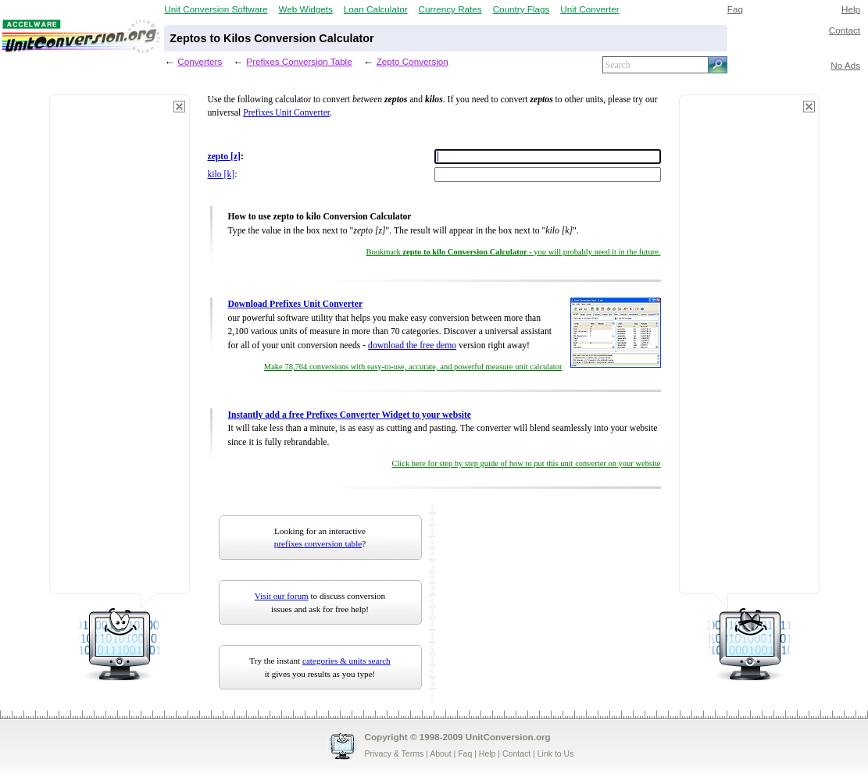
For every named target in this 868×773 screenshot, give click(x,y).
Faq (735, 9)
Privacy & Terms (394, 753)
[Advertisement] (119, 351)
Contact (844, 30)
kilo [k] (221, 174)
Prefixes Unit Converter (286, 113)
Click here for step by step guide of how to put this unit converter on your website (525, 463)
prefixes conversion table (318, 543)
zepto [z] (224, 156)
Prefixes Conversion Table (299, 61)
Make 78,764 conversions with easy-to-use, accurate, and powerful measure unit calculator (413, 366)
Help (850, 9)
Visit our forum (282, 595)
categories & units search (346, 660)
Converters (199, 61)
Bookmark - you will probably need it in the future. (513, 252)
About (440, 753)
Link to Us (556, 753)
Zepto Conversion (412, 61)
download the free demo (412, 345)
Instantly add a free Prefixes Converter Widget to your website (350, 415)
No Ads (845, 65)
